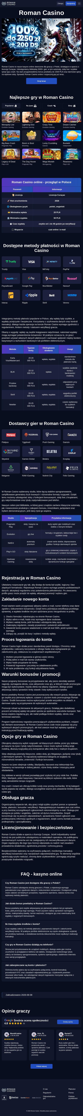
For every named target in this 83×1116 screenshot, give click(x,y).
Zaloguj (60, 3)
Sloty (72, 105)
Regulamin (47, 1093)
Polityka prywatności (73, 1097)
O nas (45, 1089)
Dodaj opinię (68, 1022)
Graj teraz (41, 81)
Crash (51, 105)
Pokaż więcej (41, 1066)
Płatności (71, 1089)
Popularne (11, 105)
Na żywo (31, 105)
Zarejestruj (70, 3)
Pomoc (71, 1093)
